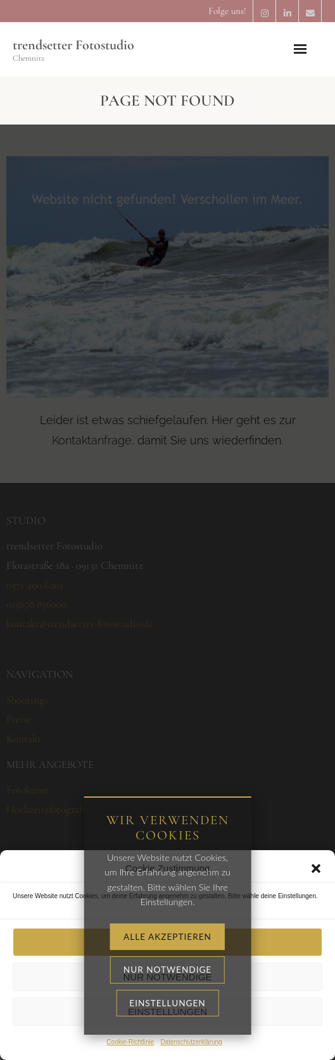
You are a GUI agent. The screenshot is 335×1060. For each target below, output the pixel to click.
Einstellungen (167, 1011)
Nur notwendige (167, 977)
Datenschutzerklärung (191, 1042)
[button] (316, 868)
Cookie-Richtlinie (130, 1042)
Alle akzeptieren (167, 942)
